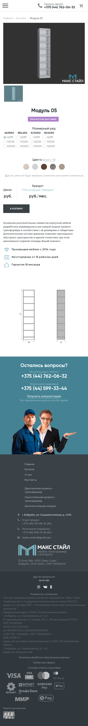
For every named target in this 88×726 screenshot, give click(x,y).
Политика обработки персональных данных (44, 657)
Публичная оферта (44, 662)
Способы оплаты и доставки (44, 667)
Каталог (21, 18)
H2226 (10, 141)
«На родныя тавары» (38, 190)
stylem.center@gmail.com (36, 537)
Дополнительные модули (40, 506)
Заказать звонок (53, 3)
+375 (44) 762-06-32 (59, 7)
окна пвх (44, 580)
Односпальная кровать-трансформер (40, 499)
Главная (8, 18)
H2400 (11, 146)
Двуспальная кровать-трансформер (39, 490)
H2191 (10, 137)
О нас (28, 474)
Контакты (30, 479)
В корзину (16, 208)
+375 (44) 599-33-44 (44, 388)
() (49, 160)
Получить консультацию (44, 396)
